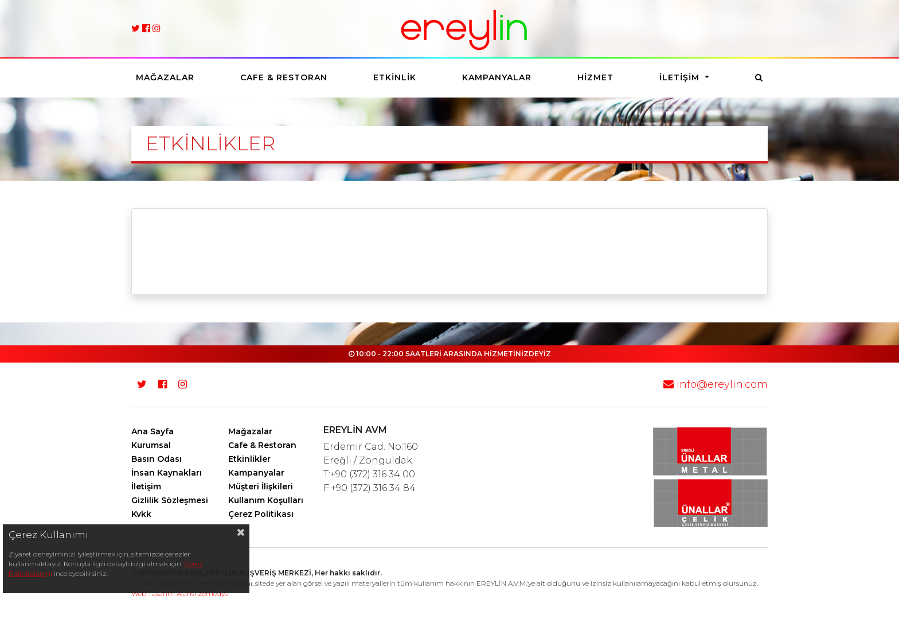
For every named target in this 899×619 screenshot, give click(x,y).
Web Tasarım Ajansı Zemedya (180, 593)
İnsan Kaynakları (166, 473)
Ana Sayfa (152, 431)
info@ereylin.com (715, 384)
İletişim (680, 77)
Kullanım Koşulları (265, 500)
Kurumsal (151, 445)
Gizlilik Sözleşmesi (169, 500)
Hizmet (595, 77)
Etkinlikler (249, 459)
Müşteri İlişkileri (260, 486)
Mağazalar (165, 77)
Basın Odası (156, 459)
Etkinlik (394, 77)
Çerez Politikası (261, 514)
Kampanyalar (496, 77)
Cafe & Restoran (283, 77)
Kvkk (141, 514)
